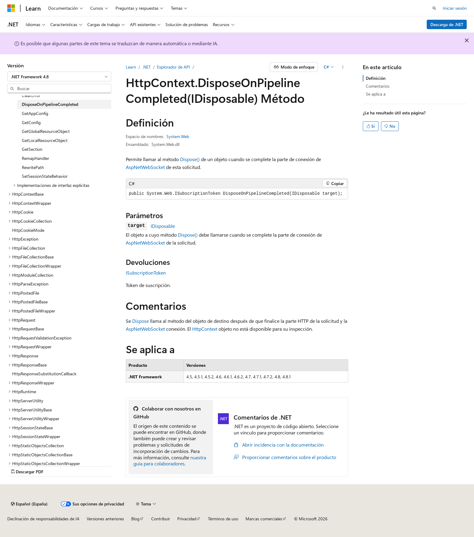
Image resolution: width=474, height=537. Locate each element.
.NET (146, 67)
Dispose (140, 321)
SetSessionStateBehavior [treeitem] (45, 176)
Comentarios (377, 86)
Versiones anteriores (105, 519)
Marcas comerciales (263, 519)
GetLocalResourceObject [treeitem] (45, 140)
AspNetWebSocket (145, 167)
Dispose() (190, 159)
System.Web (177, 136)
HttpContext (204, 329)
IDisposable (163, 226)
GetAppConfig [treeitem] (35, 113)
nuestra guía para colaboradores (169, 460)
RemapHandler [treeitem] (35, 158)
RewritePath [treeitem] (33, 167)
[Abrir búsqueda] (434, 8)
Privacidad (186, 519)
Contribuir (160, 519)
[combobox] (59, 76)
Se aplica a (376, 94)
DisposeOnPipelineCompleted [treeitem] (50, 104)
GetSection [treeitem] (32, 149)
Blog (135, 519)
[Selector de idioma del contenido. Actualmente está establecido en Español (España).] (29, 504)
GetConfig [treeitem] (31, 122)
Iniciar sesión (455, 8)
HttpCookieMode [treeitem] (28, 230)
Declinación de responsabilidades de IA (43, 519)
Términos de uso (223, 519)
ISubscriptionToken (146, 272)
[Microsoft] (11, 8)
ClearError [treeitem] (31, 95)
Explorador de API (173, 67)
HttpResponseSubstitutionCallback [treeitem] (44, 374)
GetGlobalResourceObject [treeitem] (46, 131)
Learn (131, 67)
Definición (376, 78)
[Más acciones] (343, 67)
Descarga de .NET (446, 24)
